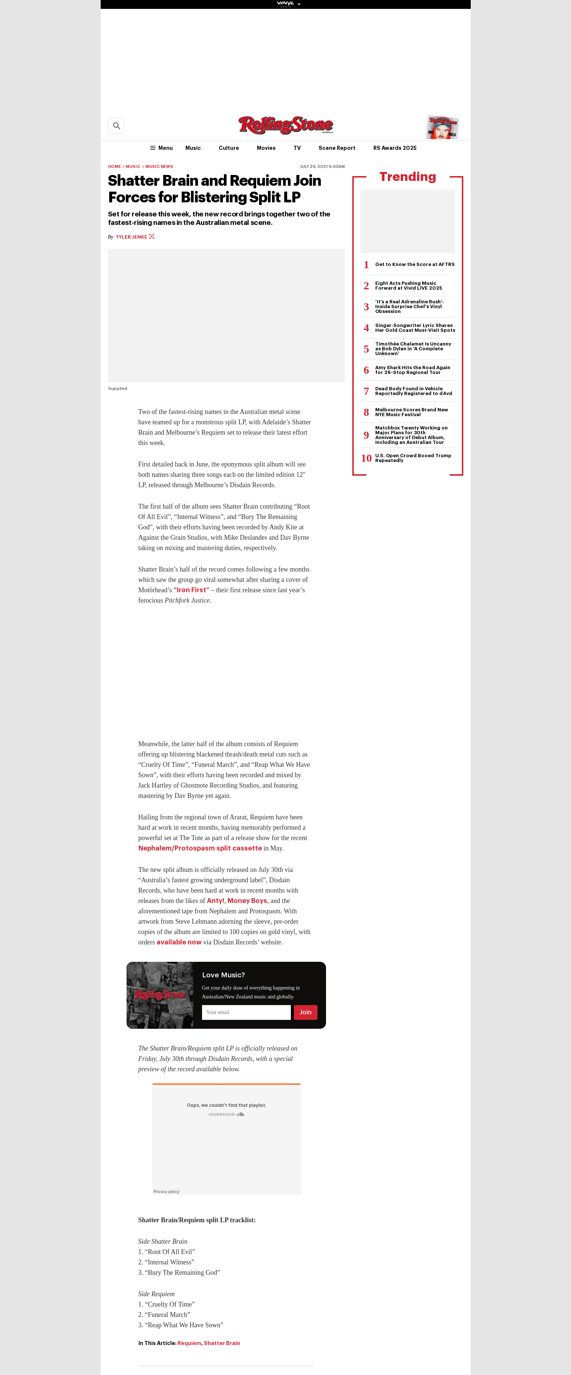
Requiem (189, 1343)
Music (193, 148)
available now (179, 942)
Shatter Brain (222, 1343)
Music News (159, 167)
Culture (229, 148)
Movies (266, 148)
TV (297, 148)
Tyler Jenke (134, 237)
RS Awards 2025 (395, 148)
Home (114, 167)
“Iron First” (191, 590)
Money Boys (247, 900)
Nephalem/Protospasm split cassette (200, 848)
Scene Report (337, 148)
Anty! (215, 900)
